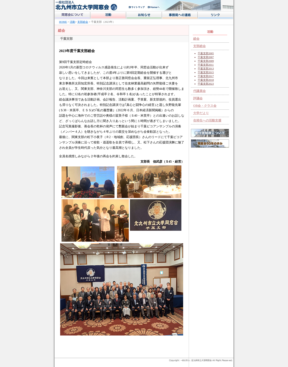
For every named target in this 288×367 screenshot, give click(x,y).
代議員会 (199, 91)
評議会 (198, 98)
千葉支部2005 (206, 53)
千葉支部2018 (206, 80)
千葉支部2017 (206, 76)
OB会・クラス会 (204, 105)
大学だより (201, 113)
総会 (196, 38)
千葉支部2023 (206, 83)
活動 (72, 21)
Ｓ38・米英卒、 (71, 110)
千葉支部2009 (206, 61)
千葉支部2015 (206, 72)
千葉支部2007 (206, 57)
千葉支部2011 (206, 64)
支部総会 (82, 21)
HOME (63, 21)
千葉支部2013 (206, 68)
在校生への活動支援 (207, 120)
